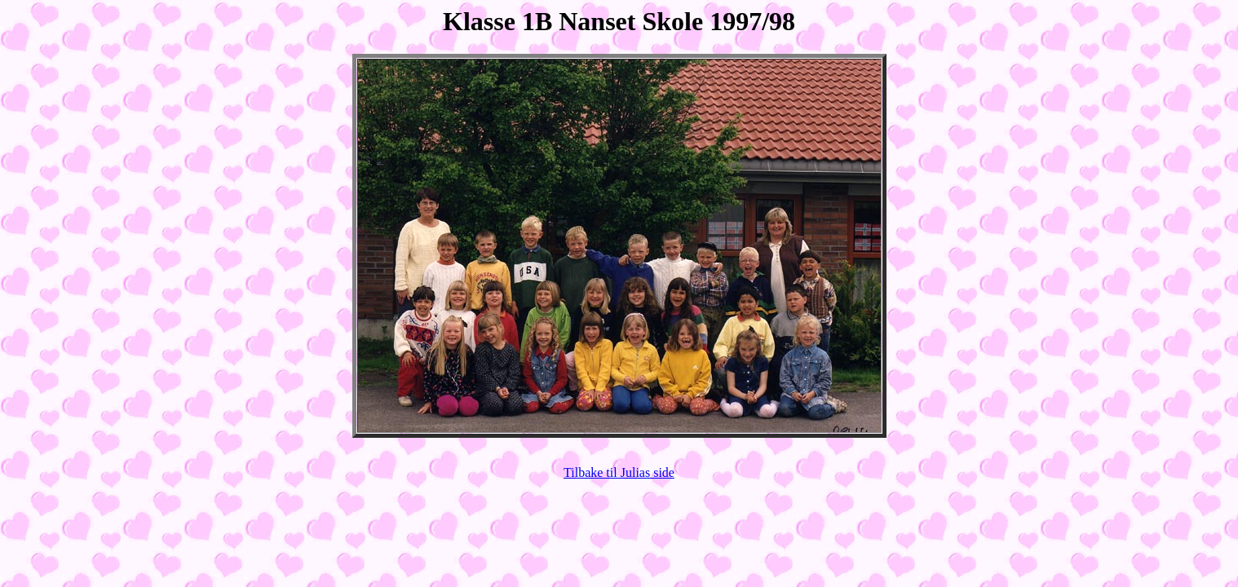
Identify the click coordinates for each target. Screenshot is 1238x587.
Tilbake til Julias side (619, 472)
